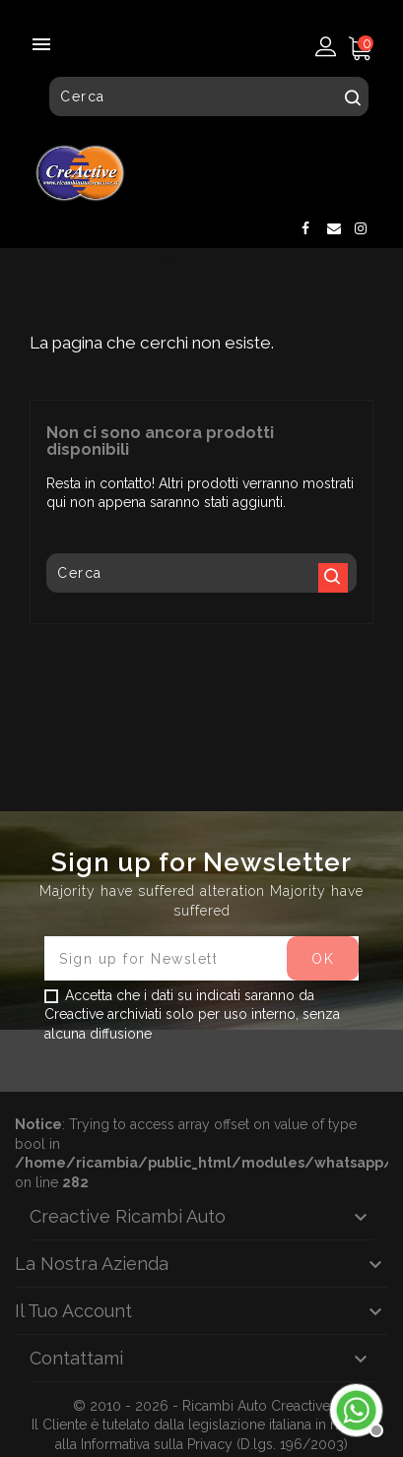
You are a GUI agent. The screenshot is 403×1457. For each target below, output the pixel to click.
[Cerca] (209, 96)
